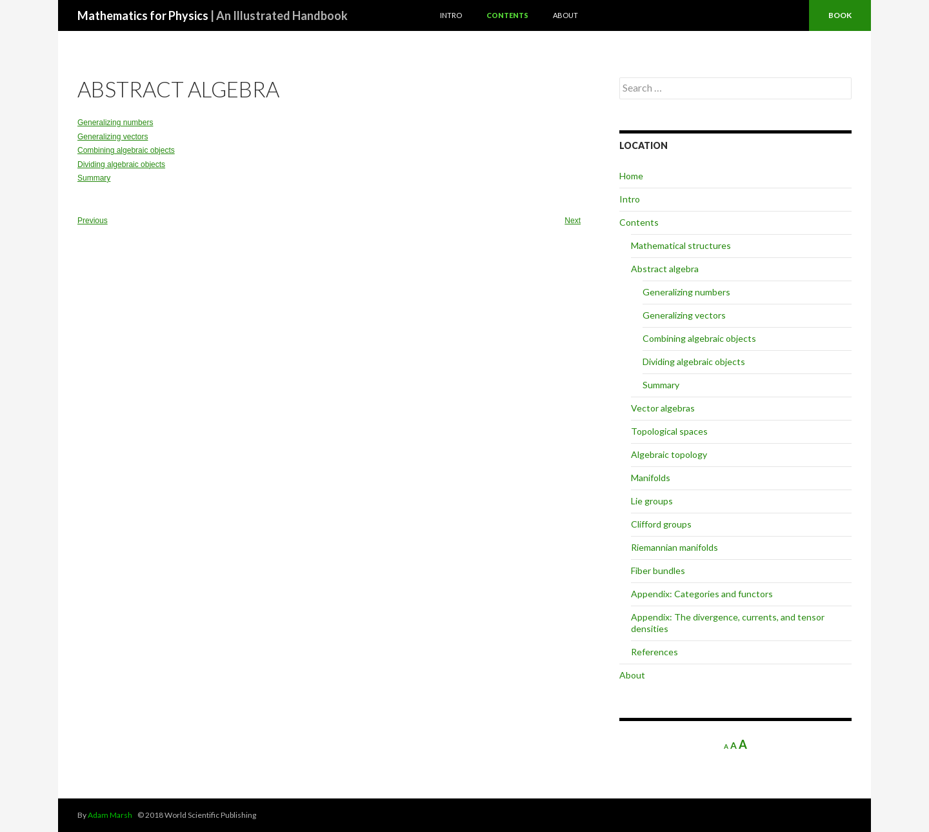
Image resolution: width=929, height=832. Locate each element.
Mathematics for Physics (212, 15)
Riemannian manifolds (674, 547)
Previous (92, 220)
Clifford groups (661, 524)
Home (631, 175)
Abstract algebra (665, 268)
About (565, 15)
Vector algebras (663, 407)
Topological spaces (669, 431)
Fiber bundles (658, 570)
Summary (93, 178)
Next (572, 220)
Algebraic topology (669, 454)
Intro (451, 15)
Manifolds (650, 477)
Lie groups (652, 500)
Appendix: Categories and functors (702, 593)
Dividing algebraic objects (121, 164)
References (654, 651)
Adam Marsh (110, 815)
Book (840, 15)
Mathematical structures (681, 245)
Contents (507, 15)
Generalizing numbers (115, 122)
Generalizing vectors (112, 136)
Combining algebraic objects (126, 150)
